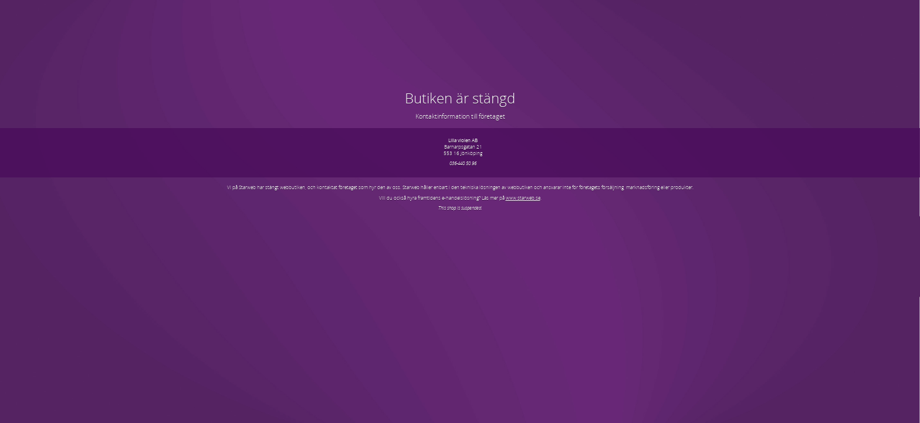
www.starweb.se (523, 197)
